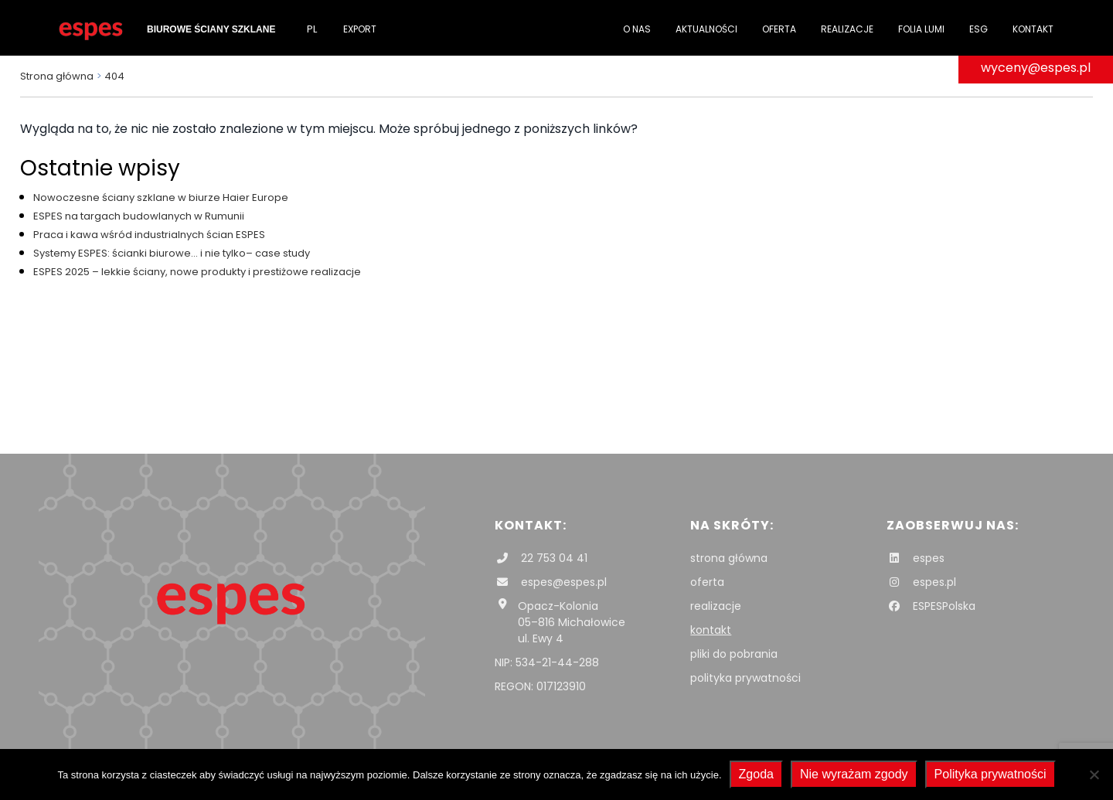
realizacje (715, 606)
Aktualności (706, 29)
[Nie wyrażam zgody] (1093, 774)
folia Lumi (921, 29)
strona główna (729, 558)
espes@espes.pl (551, 582)
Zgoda (756, 774)
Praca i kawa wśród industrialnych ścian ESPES (149, 234)
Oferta (779, 29)
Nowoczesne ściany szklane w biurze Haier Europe (160, 197)
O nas (637, 29)
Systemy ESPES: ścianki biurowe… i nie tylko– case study (171, 253)
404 (114, 76)
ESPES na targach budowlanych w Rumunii (138, 216)
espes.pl (921, 582)
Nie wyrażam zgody (854, 774)
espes (916, 558)
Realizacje (847, 29)
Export (359, 29)
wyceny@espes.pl (1036, 68)
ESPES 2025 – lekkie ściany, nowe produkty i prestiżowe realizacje (197, 271)
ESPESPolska (931, 606)
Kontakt (1033, 29)
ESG (978, 29)
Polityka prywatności (990, 774)
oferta (707, 582)
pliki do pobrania (734, 654)
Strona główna (57, 76)
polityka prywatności (745, 678)
